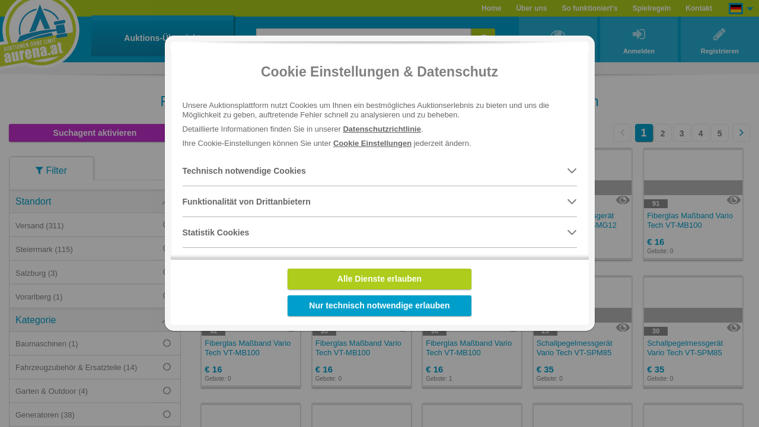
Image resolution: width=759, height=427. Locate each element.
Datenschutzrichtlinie (381, 129)
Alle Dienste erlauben (379, 278)
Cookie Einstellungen (372, 143)
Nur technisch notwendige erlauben (379, 305)
